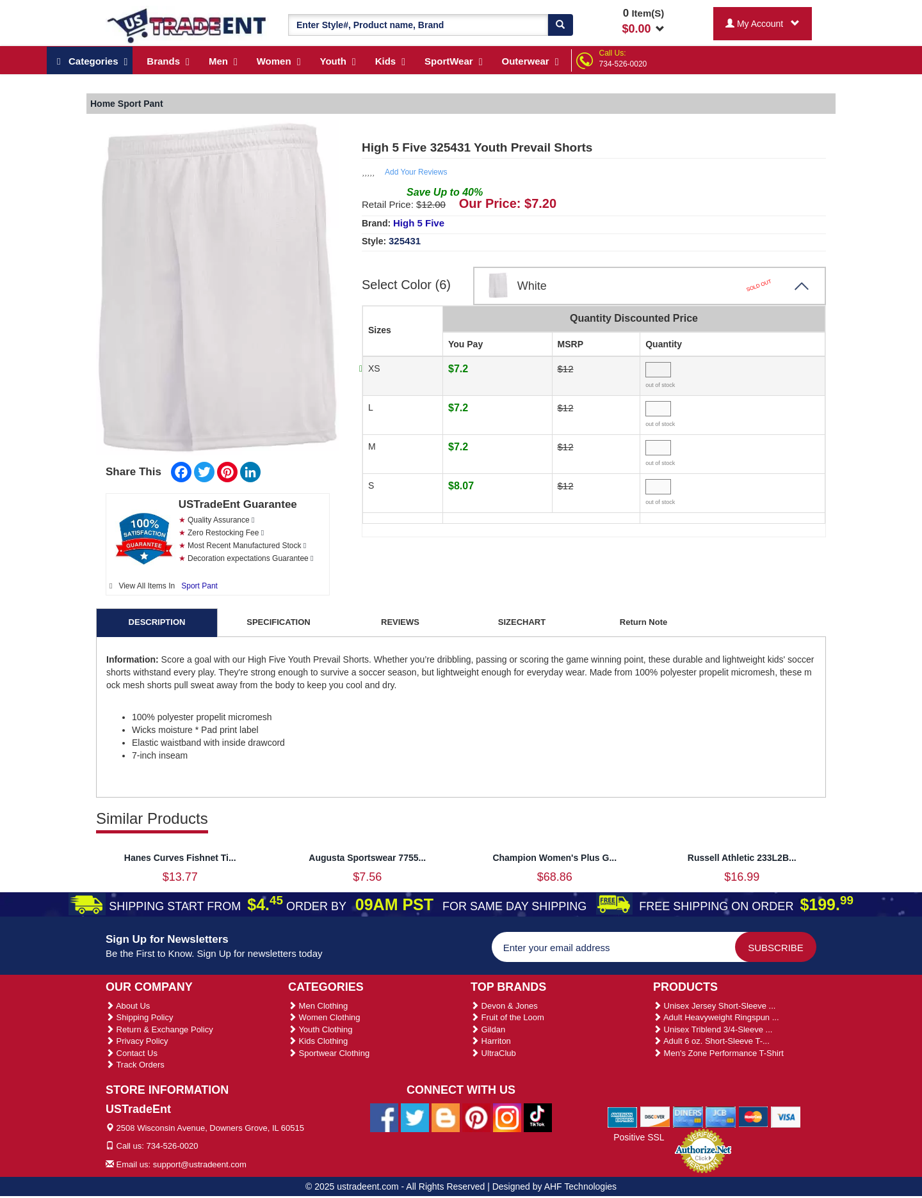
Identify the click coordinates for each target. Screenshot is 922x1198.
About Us (128, 1006)
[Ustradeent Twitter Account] (415, 1117)
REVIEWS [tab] (400, 622)
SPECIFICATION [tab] (278, 622)
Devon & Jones (504, 1006)
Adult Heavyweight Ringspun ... (716, 1017)
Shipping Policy (140, 1017)
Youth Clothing (320, 1029)
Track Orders (135, 1064)
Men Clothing (318, 1006)
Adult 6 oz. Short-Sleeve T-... (711, 1041)
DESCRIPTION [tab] (157, 622)
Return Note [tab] (643, 622)
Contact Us (132, 1053)
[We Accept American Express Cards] (623, 1116)
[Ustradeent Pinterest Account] (476, 1117)
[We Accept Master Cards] (753, 1116)
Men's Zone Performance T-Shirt (718, 1053)
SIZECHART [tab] (522, 622)
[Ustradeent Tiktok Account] (538, 1117)
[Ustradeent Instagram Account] (507, 1117)
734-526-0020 (623, 63)
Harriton (491, 1041)
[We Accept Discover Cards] (655, 1116)
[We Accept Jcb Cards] (721, 1116)
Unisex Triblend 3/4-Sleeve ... (712, 1029)
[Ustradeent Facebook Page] (384, 1117)
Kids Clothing (318, 1041)
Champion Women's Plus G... (554, 858)
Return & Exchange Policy (159, 1029)
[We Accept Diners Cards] (688, 1116)
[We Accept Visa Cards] (786, 1116)
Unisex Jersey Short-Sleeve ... (714, 1006)
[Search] (560, 25)
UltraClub (493, 1053)
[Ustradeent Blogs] (446, 1117)
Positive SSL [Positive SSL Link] (638, 1137)
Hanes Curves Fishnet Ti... (180, 858)
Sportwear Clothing (328, 1053)
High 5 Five (418, 222)
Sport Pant (199, 585)
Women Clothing (324, 1017)
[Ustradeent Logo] (187, 25)
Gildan (488, 1029)
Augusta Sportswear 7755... (367, 858)
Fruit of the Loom (507, 1017)
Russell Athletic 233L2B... (742, 858)
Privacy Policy (137, 1041)
